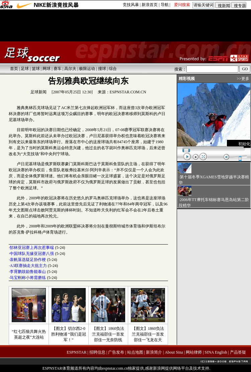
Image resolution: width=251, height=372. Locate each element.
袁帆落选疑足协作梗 (28, 259)
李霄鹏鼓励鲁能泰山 (28, 271)
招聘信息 (97, 352)
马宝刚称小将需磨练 (28, 277)
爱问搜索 (182, 4)
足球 (25, 68)
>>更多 (243, 78)
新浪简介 (154, 352)
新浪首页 (150, 4)
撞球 (102, 68)
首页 (14, 68)
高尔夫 (70, 68)
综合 (113, 68)
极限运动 (87, 68)
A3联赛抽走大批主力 (28, 265)
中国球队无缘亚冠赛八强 (32, 253)
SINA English (216, 352)
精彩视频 (187, 78)
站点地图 (135, 352)
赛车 (58, 68)
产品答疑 (238, 352)
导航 (165, 4)
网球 (47, 68)
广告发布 (116, 352)
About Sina (174, 352)
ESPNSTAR (76, 352)
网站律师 (194, 352)
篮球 (36, 68)
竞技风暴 (131, 4)
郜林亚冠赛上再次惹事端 (32, 247)
